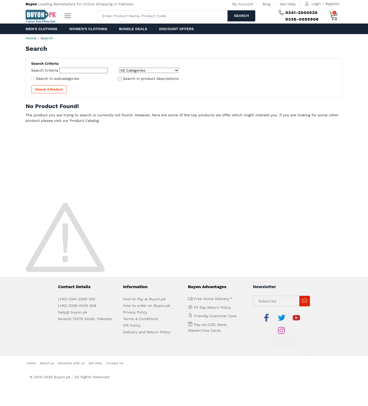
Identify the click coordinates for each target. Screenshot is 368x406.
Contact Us (114, 350)
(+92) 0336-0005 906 (77, 305)
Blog (266, 4)
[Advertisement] (184, 164)
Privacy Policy (135, 312)
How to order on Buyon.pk (146, 305)
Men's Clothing (41, 29)
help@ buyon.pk (72, 312)
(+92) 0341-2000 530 (76, 299)
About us (47, 350)
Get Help (288, 4)
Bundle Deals (133, 29)
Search (241, 15)
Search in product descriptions (151, 78)
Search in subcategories (57, 78)
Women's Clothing (88, 29)
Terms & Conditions (140, 319)
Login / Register (326, 4)
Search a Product (49, 89)
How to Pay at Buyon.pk (144, 299)
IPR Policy (131, 325)
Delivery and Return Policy (146, 332)
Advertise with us (71, 350)
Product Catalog (84, 120)
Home (31, 38)
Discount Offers (176, 29)
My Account (242, 4)
